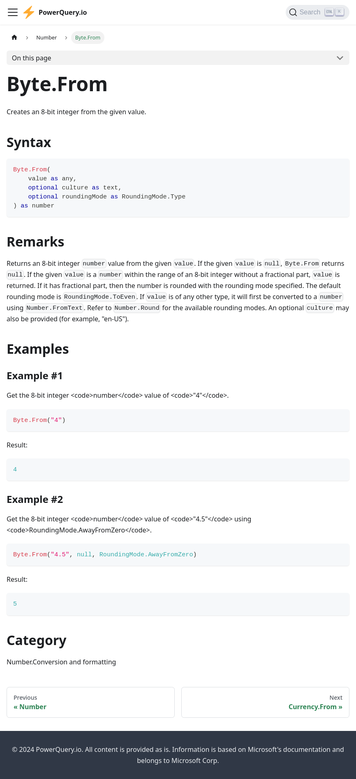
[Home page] (14, 37)
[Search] (317, 12)
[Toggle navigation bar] (13, 12)
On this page (31, 57)
